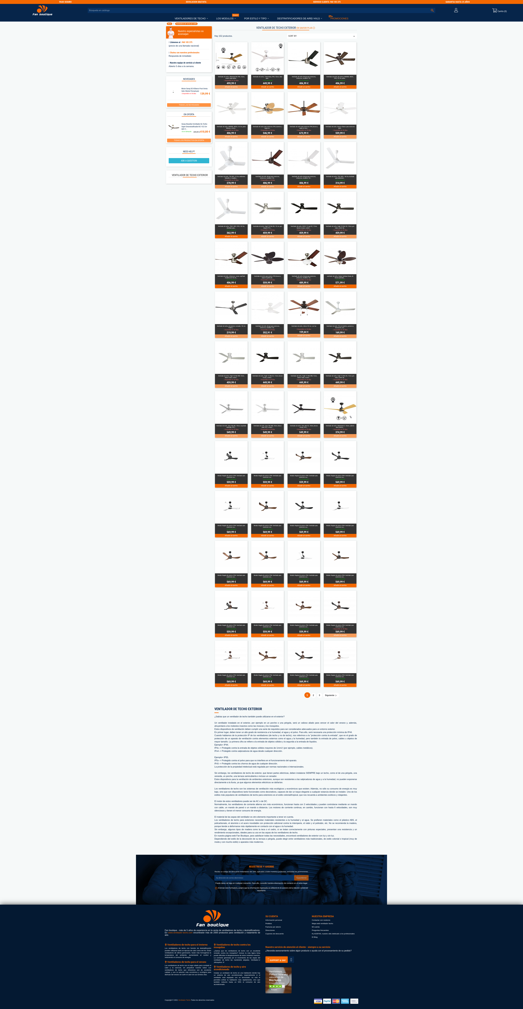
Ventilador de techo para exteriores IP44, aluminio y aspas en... (267, 127)
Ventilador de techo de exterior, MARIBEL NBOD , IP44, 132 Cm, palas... (340, 77)
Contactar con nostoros (321, 920)
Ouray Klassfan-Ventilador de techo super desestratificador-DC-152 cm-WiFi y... (194, 126)
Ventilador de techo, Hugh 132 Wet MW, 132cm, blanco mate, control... (231, 376)
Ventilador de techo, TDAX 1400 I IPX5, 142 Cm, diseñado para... (231, 227)
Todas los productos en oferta (189, 140)
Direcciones (270, 930)
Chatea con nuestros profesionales (184, 52)
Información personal (273, 920)
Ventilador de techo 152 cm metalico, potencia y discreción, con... (340, 327)
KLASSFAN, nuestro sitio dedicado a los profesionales (333, 934)
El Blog (314, 937)
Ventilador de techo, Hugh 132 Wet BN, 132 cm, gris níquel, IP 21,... (267, 227)
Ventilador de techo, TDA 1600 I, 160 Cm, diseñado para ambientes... (340, 177)
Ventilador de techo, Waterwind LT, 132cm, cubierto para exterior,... (340, 426)
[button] (191, 19)
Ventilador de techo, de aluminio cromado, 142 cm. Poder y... (231, 327)
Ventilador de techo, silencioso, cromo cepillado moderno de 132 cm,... (231, 277)
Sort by (322, 36)
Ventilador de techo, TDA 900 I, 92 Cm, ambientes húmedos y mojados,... (231, 177)
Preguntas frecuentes (320, 930)
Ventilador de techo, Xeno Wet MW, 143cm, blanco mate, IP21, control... (268, 426)
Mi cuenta (316, 927)
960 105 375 (187, 42)
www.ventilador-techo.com (180, 933)
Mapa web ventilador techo (322, 923)
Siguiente (331, 695)
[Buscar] (261, 10)
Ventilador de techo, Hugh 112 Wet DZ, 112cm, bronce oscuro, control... (267, 376)
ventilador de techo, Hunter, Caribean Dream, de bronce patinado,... (340, 277)
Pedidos (268, 923)
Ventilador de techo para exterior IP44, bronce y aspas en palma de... (267, 277)
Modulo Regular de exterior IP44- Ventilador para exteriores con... (231, 476)
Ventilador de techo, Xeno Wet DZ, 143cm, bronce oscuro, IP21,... (304, 426)
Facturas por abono (273, 927)
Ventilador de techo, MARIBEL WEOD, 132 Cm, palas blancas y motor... (231, 127)
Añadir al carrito (231, 87)
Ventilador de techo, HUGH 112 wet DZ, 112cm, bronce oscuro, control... (304, 227)
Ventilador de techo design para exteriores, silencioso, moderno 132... (304, 77)
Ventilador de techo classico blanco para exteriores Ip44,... (340, 127)
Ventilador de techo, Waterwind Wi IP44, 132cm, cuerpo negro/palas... (231, 77)
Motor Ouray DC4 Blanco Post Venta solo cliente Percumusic (194, 90)
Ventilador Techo (184, 1000)
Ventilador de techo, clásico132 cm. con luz (303, 326)
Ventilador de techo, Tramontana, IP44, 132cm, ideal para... (267, 77)
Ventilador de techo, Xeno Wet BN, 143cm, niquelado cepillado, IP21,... (231, 426)
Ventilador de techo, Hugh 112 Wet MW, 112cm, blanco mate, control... (304, 376)
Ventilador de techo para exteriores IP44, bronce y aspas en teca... (304, 127)
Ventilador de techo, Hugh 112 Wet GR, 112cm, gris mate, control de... (340, 376)
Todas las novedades (189, 105)
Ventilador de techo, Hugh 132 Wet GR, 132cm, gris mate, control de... (340, 227)
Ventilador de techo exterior (190, 175)
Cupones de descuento (274, 934)
